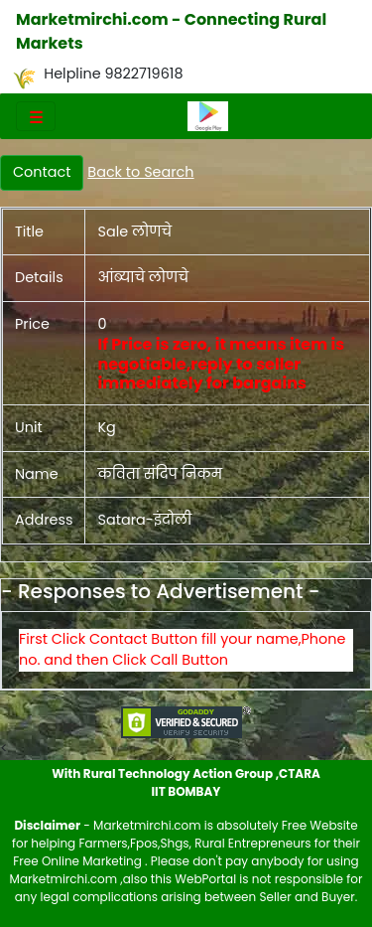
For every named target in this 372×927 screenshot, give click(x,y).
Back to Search (140, 172)
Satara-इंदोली (144, 520)
